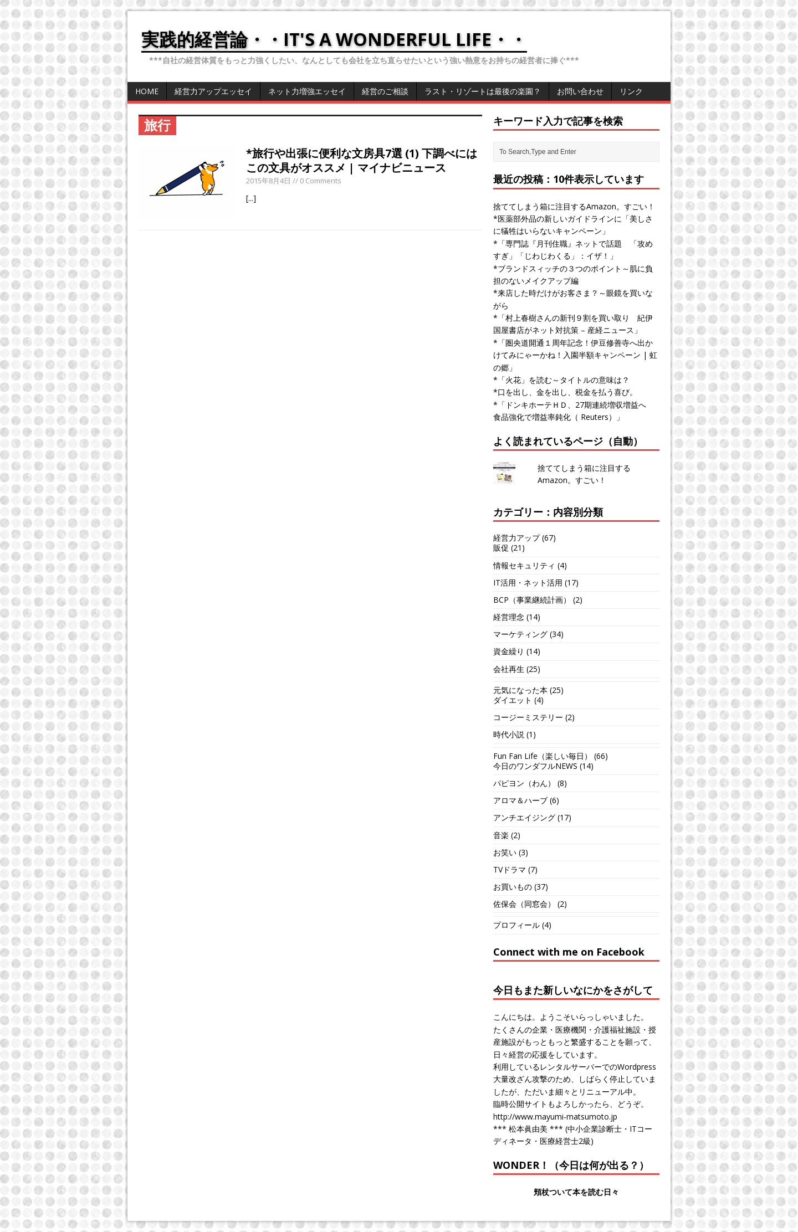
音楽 (501, 835)
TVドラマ (509, 869)
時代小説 (508, 734)
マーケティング (520, 634)
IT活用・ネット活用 (527, 582)
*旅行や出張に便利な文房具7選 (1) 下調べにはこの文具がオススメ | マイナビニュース (361, 160)
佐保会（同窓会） (524, 904)
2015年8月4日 (268, 181)
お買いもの (512, 886)
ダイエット (512, 700)
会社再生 (508, 669)
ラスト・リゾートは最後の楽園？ (482, 91)
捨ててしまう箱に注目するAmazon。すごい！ (574, 206)
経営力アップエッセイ (213, 91)
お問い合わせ (580, 91)
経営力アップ (516, 537)
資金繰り (508, 651)
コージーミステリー (528, 717)
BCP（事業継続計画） (532, 599)
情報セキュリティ (524, 565)
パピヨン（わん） (524, 783)
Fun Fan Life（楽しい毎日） (542, 756)
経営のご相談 (385, 91)
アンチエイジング (524, 817)
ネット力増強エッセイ (307, 91)
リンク (631, 91)
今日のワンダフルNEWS (535, 766)
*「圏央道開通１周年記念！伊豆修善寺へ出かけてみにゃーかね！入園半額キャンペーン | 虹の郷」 (575, 355)
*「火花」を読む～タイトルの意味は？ (561, 379)
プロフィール (516, 925)
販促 (501, 547)
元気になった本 (520, 690)
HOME (146, 91)
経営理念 (508, 617)
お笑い (504, 852)
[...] (251, 198)
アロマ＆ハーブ (520, 800)
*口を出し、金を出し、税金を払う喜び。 (565, 392)
